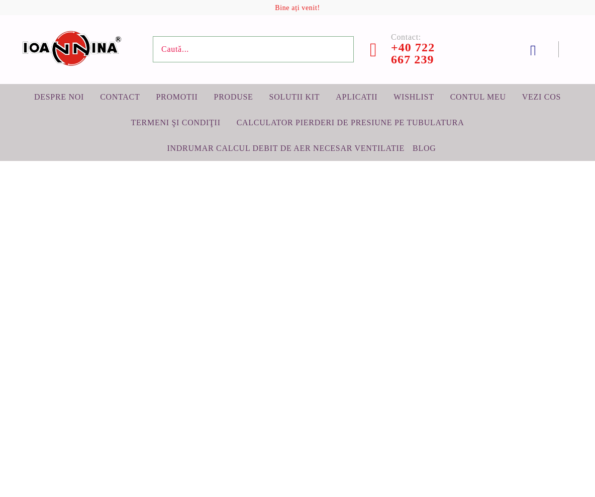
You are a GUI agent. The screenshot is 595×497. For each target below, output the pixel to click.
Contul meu (478, 97)
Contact (120, 97)
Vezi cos (541, 97)
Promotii (176, 97)
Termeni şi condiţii (176, 122)
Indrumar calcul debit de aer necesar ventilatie (286, 148)
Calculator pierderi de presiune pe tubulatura (350, 122)
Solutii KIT (294, 97)
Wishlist (413, 97)
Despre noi (59, 97)
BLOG (424, 148)
